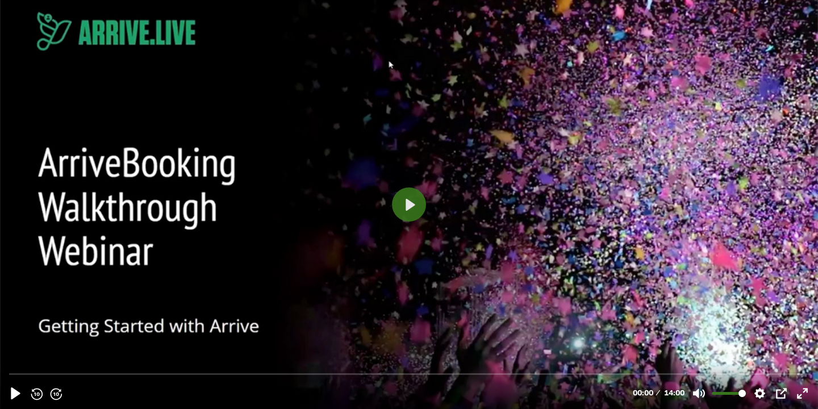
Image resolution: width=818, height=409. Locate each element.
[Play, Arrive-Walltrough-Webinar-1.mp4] (16, 393)
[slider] (410, 373)
